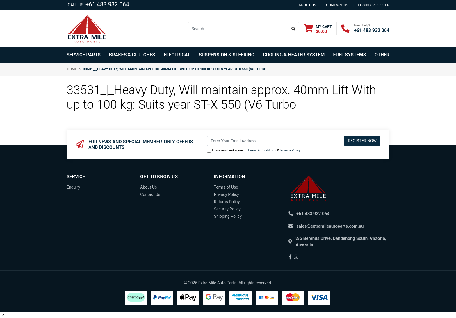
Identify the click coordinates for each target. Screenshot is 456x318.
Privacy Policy (290, 150)
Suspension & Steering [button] (226, 55)
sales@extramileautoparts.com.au (330, 226)
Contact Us (150, 194)
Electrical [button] (177, 55)
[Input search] (238, 28)
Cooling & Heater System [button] (294, 55)
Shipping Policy (228, 216)
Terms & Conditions (261, 150)
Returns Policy (227, 201)
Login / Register (373, 5)
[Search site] (293, 28)
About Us (148, 187)
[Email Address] (275, 141)
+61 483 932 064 (107, 4)
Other (382, 55)
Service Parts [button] (84, 55)
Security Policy (227, 209)
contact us (337, 5)
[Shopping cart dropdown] (318, 29)
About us (307, 5)
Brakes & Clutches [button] (132, 55)
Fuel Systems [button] (349, 55)
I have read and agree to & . (254, 150)
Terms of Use (226, 187)
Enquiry (73, 187)
